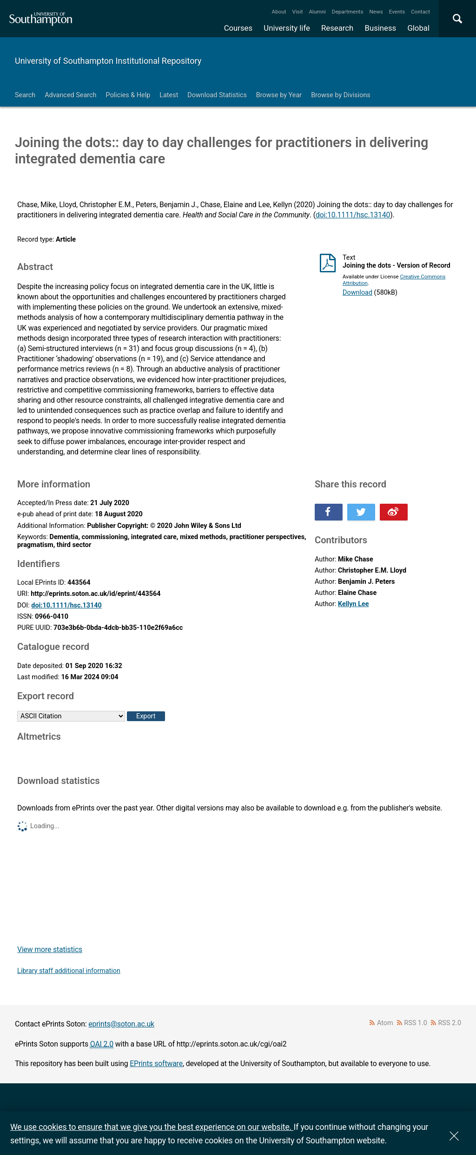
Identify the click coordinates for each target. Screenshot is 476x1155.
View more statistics (49, 949)
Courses (238, 28)
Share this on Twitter (361, 512)
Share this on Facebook (329, 512)
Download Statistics (217, 95)
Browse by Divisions (340, 95)
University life (287, 28)
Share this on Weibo (394, 512)
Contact (420, 11)
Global (418, 28)
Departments (348, 11)
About (279, 11)
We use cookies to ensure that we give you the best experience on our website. (151, 1127)
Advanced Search (70, 95)
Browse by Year (279, 95)
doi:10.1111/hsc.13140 (353, 214)
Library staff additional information (68, 971)
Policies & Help (128, 95)
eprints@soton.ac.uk (121, 1024)
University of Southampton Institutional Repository (108, 61)
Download (357, 293)
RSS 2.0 (450, 1023)
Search (25, 95)
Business (381, 28)
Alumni (317, 11)
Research (337, 28)
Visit (297, 11)
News (376, 11)
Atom (385, 1023)
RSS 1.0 (415, 1023)
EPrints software (156, 1063)
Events (397, 11)
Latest (168, 95)
